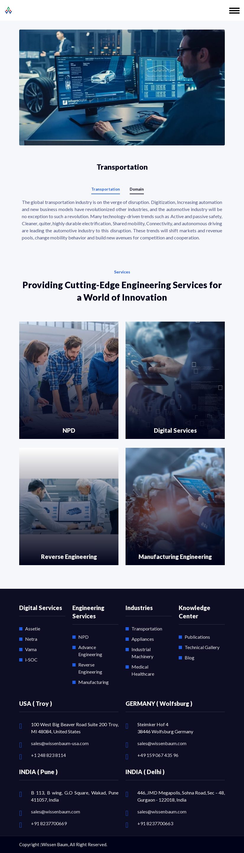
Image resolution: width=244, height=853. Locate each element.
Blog (189, 657)
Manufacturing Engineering (175, 556)
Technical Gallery (202, 647)
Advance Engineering (90, 650)
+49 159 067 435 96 (157, 755)
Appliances (142, 639)
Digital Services (175, 430)
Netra (31, 639)
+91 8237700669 (49, 823)
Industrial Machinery (142, 652)
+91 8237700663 (155, 823)
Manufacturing (93, 682)
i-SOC (31, 659)
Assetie (32, 628)
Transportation (146, 628)
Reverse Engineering (69, 556)
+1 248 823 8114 (48, 755)
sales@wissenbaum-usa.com (60, 743)
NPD (69, 430)
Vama (31, 649)
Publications (197, 637)
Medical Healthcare (142, 670)
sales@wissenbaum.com (161, 743)
